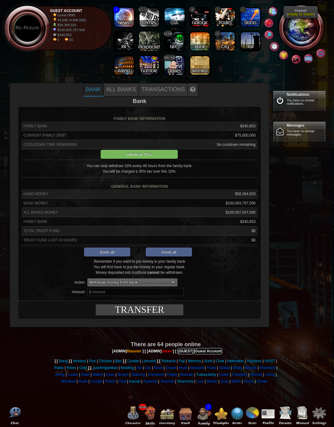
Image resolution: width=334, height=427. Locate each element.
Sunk (208, 361)
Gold (83, 368)
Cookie (133, 361)
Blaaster (134, 351)
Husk (183, 368)
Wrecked (68, 381)
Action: (80, 282)
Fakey (172, 374)
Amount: (79, 292)
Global (224, 368)
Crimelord (156, 374)
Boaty (237, 368)
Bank (93, 89)
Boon (158, 368)
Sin (139, 368)
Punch (110, 381)
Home (249, 381)
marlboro (254, 361)
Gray (224, 381)
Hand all (168, 252)
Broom (123, 374)
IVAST (270, 361)
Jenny (60, 374)
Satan (167, 351)
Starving (138, 374)
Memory (194, 361)
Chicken (105, 361)
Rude (83, 381)
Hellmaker (235, 361)
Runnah (186, 374)
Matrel (98, 374)
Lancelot (149, 361)
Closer (262, 381)
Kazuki (134, 381)
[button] (132, 282)
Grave (171, 368)
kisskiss (79, 361)
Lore (200, 381)
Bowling (127, 368)
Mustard (197, 368)
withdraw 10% (139, 154)
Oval (122, 381)
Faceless (239, 374)
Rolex (71, 368)
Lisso (110, 374)
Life (148, 368)
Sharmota (185, 381)
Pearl (85, 374)
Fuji (182, 361)
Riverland (267, 368)
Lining (270, 374)
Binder (212, 381)
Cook (219, 361)
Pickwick (168, 361)
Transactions (163, 89)
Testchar (167, 381)
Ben (118, 361)
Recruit (256, 374)
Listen (224, 374)
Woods (251, 368)
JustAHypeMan (105, 368)
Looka (73, 374)
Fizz (92, 361)
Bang (63, 361)
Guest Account (208, 351)
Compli (96, 381)
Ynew (211, 368)
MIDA (236, 381)
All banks (121, 89)
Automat (150, 381)
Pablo (59, 368)
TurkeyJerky (206, 374)
